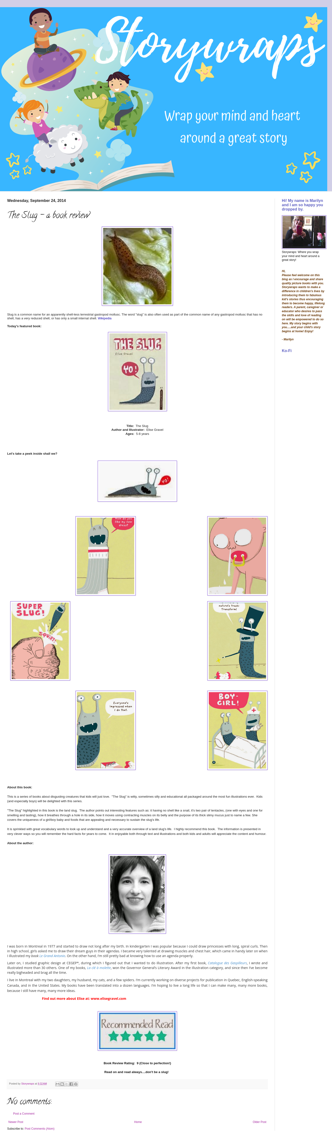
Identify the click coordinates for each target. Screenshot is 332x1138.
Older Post (259, 1122)
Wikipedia (105, 318)
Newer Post (15, 1122)
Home (138, 1122)
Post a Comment (23, 1113)
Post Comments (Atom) (39, 1128)
